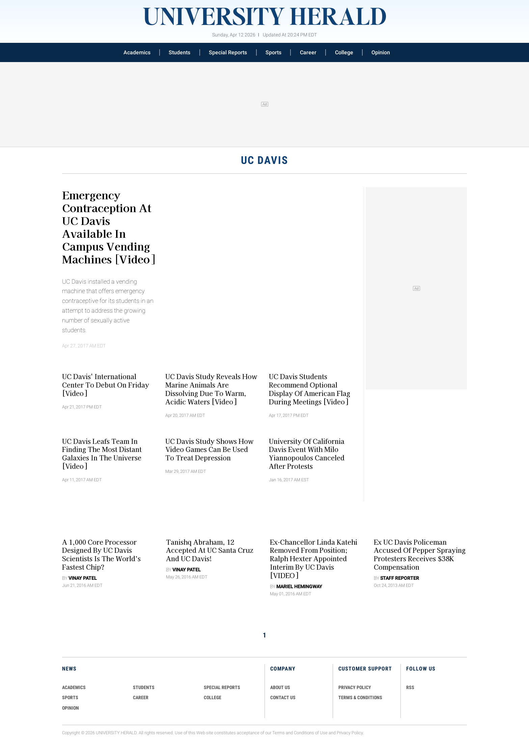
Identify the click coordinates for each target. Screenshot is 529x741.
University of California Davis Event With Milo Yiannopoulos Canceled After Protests (306, 453)
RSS (410, 687)
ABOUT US (280, 687)
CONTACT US (283, 697)
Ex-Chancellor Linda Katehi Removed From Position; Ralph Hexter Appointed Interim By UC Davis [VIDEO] (313, 558)
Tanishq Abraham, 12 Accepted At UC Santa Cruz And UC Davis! (209, 550)
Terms (278, 732)
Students (179, 52)
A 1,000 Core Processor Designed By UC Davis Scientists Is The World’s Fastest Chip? (101, 554)
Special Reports (228, 52)
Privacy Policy (350, 732)
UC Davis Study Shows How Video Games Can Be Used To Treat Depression (209, 449)
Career (308, 52)
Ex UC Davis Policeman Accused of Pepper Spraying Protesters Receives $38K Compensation (420, 554)
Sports (273, 52)
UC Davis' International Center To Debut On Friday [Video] (105, 385)
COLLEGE (212, 697)
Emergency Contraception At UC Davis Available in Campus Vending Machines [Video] (108, 226)
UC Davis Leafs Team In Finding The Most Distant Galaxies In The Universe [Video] (102, 453)
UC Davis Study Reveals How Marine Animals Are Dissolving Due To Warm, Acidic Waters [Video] (211, 389)
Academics (136, 52)
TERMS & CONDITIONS (360, 697)
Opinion (380, 52)
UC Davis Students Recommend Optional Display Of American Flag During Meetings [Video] (309, 389)
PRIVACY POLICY (354, 687)
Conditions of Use (311, 732)
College (344, 52)
